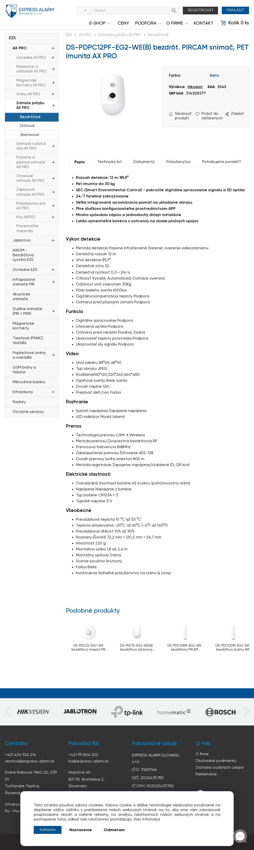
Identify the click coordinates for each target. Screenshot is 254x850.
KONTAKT (203, 23)
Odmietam (114, 830)
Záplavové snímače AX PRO (30, 192)
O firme (202, 754)
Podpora (146, 23)
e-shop (97, 23)
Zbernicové (29, 135)
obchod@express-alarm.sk (30, 761)
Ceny (123, 23)
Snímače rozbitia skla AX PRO (31, 146)
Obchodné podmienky (215, 761)
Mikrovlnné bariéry (29, 382)
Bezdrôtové (30, 117)
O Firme (174, 23)
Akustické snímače (21, 296)
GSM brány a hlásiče (24, 370)
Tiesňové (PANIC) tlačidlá (28, 340)
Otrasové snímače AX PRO (30, 178)
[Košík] (235, 23)
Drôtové (27, 126)
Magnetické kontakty (23, 326)
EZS (12, 38)
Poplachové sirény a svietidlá (29, 355)
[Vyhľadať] (84, 10)
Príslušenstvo (178, 162)
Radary (19, 402)
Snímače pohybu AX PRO (30, 105)
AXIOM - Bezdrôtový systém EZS (23, 255)
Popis (79, 162)
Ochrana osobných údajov (219, 768)
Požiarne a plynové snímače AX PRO (30, 162)
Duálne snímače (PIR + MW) (27, 311)
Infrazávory (23, 392)
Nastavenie (80, 830)
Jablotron (22, 241)
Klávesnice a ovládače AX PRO (31, 69)
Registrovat (200, 10)
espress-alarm (30, 11)
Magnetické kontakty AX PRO (30, 83)
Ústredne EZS (25, 270)
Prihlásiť (235, 10)
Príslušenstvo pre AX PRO (31, 206)
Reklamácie (206, 774)
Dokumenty (144, 162)
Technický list (109, 162)
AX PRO (20, 48)
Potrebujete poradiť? (221, 162)
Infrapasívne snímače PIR (24, 282)
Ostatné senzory (28, 412)
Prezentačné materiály (27, 228)
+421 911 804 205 (83, 755)
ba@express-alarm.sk (88, 761)
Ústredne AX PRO (31, 58)
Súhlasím (48, 830)
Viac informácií (146, 819)
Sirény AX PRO (28, 94)
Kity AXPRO (25, 217)
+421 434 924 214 (20, 755)
